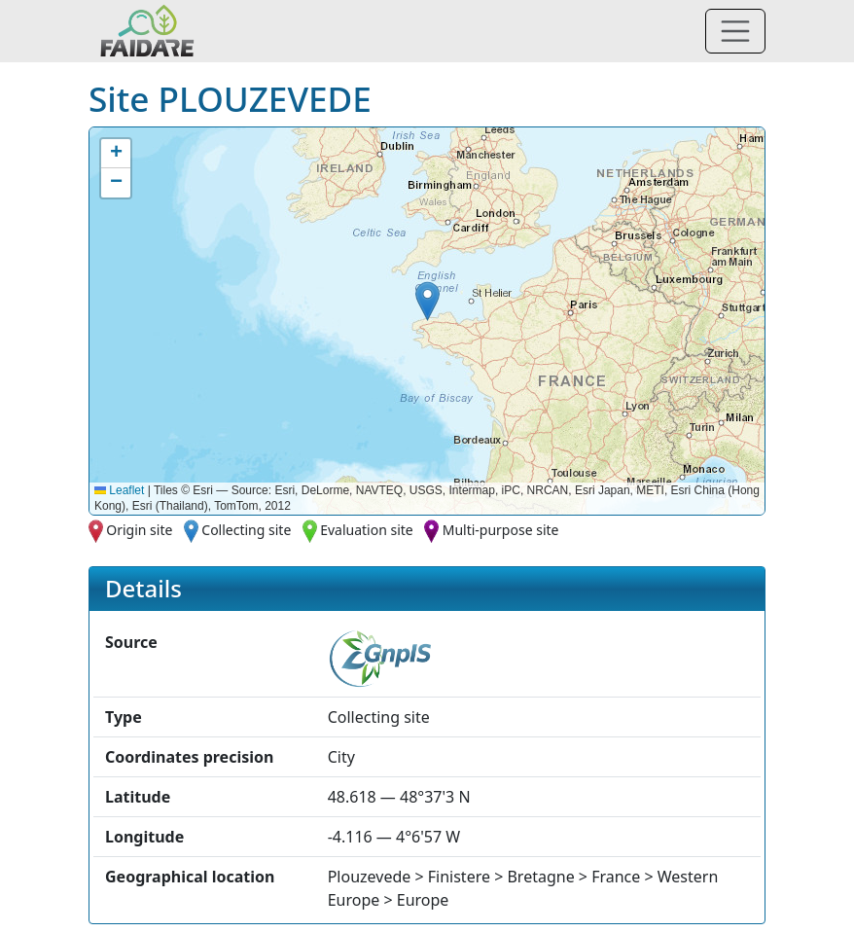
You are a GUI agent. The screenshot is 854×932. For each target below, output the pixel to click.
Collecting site (246, 529)
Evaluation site (366, 529)
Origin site (139, 529)
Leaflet (119, 490)
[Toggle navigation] (735, 31)
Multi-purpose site (501, 529)
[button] (427, 301)
